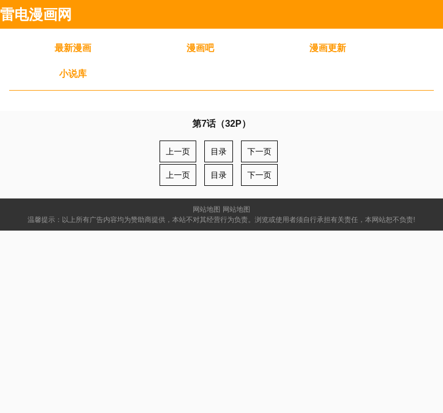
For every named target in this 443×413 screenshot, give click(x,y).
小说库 (73, 74)
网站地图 (206, 209)
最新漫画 (73, 48)
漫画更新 (327, 48)
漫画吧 (200, 48)
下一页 (259, 151)
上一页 (178, 151)
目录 (219, 151)
